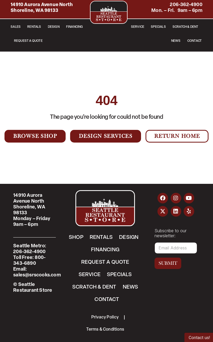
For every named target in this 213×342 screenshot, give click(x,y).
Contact (194, 41)
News (176, 41)
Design (54, 27)
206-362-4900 (186, 4)
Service (137, 27)
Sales (16, 27)
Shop (76, 237)
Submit (167, 263)
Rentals (34, 27)
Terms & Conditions (105, 329)
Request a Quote (28, 41)
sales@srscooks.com (37, 275)
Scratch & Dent (185, 27)
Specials (158, 27)
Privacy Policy (105, 317)
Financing (74, 27)
